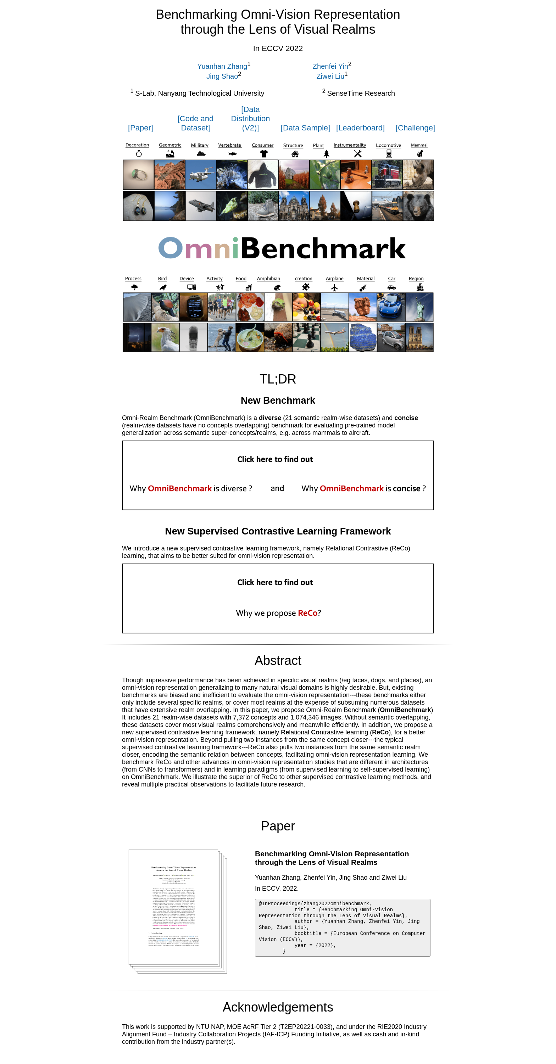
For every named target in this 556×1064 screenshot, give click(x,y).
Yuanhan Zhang (222, 66)
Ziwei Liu (330, 76)
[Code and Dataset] (196, 123)
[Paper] (140, 127)
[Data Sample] (305, 127)
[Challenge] (415, 127)
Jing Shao (222, 76)
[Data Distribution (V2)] (250, 118)
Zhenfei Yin (330, 66)
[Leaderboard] (360, 127)
